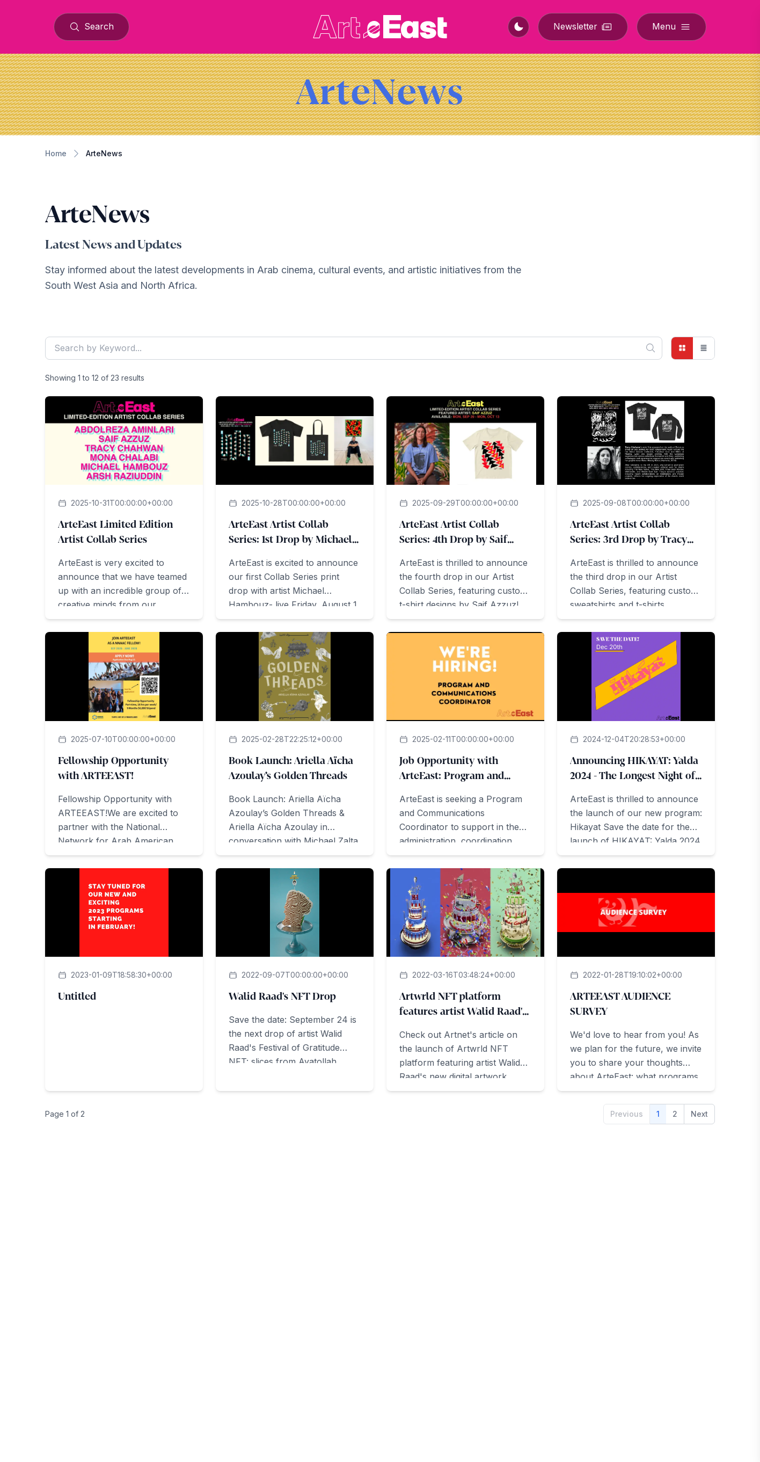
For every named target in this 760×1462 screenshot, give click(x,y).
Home (56, 153)
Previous (626, 1113)
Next (699, 1113)
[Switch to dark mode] (518, 27)
